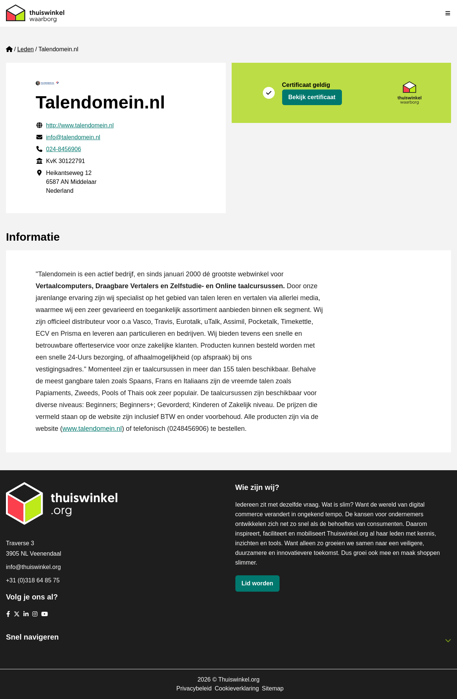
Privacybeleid (194, 688)
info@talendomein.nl (73, 137)
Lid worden (257, 583)
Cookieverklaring (237, 688)
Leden (25, 49)
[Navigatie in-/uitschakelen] (448, 13)
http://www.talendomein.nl (80, 125)
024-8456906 (63, 149)
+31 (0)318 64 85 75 (33, 580)
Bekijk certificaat (312, 97)
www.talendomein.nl (92, 428)
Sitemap (273, 688)
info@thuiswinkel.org (33, 567)
